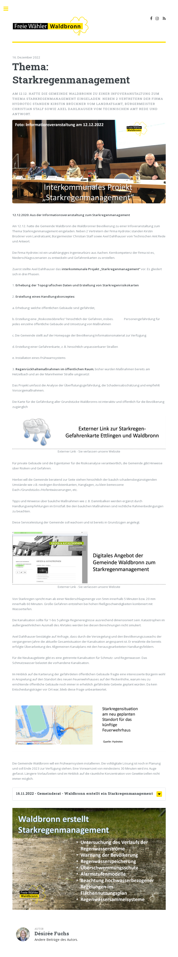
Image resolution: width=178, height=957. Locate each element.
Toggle (8, 8)
